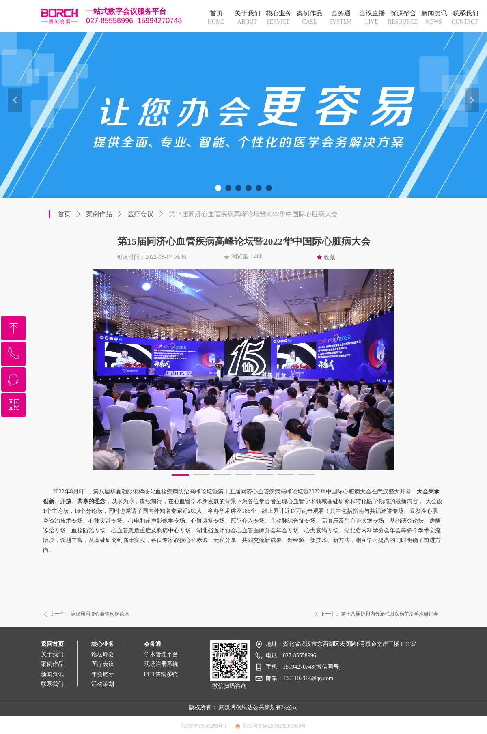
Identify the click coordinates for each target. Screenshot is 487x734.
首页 (64, 214)
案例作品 (99, 214)
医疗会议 (140, 214)
